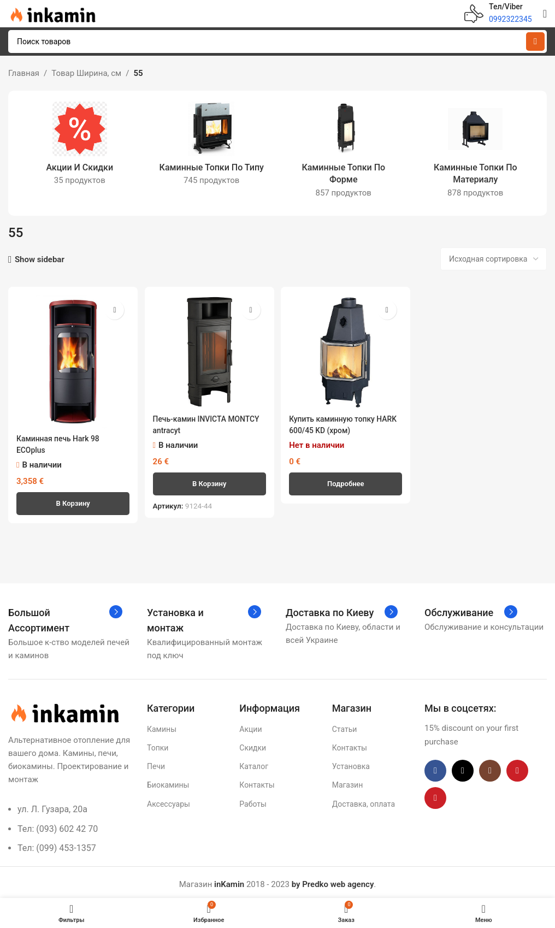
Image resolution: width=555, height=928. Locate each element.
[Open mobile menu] (545, 14)
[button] (71, 499)
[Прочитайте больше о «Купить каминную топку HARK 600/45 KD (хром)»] (346, 480)
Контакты (256, 781)
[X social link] (463, 767)
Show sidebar (39, 259)
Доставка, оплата (363, 800)
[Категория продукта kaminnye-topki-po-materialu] (475, 153)
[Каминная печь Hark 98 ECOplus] (71, 359)
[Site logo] (52, 13)
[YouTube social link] (517, 767)
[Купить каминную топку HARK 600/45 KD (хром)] (346, 350)
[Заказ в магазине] (493, 258)
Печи (156, 763)
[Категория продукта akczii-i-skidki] (79, 147)
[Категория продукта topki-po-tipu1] (212, 147)
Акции (250, 725)
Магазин (347, 781)
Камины (161, 725)
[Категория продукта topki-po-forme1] (343, 153)
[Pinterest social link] (435, 794)
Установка (351, 763)
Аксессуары (168, 800)
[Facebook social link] (435, 767)
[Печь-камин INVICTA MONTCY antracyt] (209, 350)
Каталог (253, 763)
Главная (23, 73)
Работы (253, 800)
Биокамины (168, 781)
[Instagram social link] (490, 767)
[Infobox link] (498, 14)
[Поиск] (277, 41)
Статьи (344, 725)
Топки (157, 744)
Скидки (252, 744)
